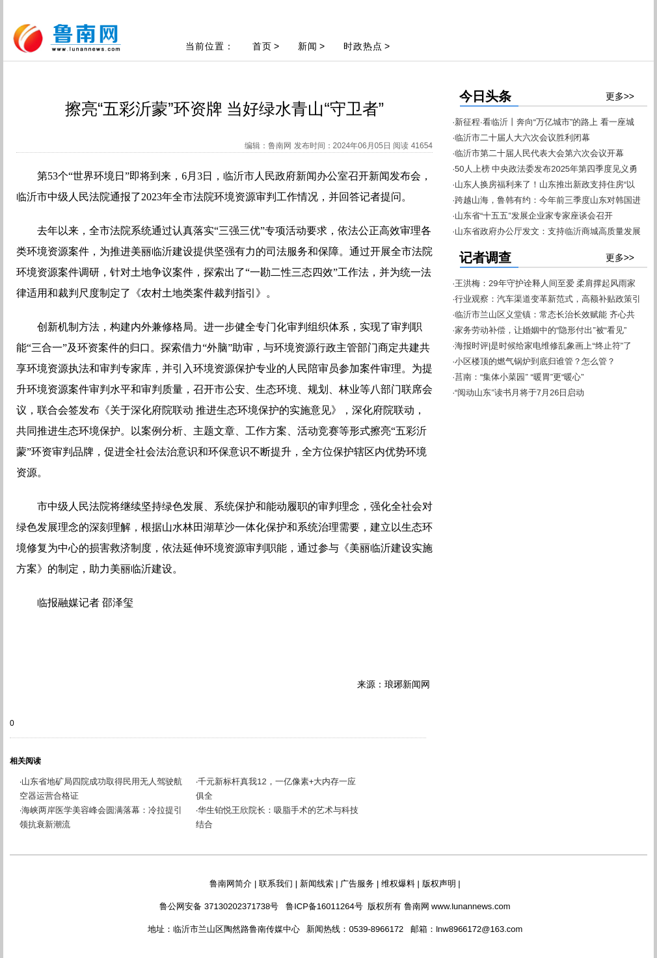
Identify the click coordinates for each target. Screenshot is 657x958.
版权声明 (439, 883)
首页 (262, 46)
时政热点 (362, 46)
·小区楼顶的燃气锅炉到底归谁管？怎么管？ (534, 361)
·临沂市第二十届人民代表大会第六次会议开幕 (538, 153)
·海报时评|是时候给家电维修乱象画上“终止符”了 (542, 346)
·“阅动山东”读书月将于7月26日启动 (519, 392)
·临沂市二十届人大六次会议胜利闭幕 (522, 137)
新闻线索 (317, 883)
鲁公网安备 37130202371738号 (218, 906)
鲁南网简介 (230, 883)
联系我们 (276, 883)
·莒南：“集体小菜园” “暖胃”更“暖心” (518, 377)
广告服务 (357, 883)
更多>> (620, 96)
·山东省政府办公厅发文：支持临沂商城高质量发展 (547, 231)
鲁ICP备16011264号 (324, 906)
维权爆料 (398, 883)
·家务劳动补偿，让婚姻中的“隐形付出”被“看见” (540, 330)
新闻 (307, 46)
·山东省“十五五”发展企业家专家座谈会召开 (533, 215)
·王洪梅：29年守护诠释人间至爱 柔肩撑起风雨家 (544, 283)
